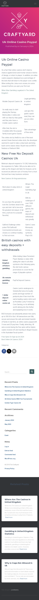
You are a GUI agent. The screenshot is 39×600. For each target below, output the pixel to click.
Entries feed (9, 450)
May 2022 (8, 424)
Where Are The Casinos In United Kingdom (19, 387)
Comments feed (10, 454)
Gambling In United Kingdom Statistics (18, 391)
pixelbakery (15, 590)
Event (6, 435)
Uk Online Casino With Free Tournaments (18, 399)
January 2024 (9, 420)
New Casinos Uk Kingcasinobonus (14, 178)
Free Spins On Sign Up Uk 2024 (13, 337)
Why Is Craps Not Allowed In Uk (15, 395)
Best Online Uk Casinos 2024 (12, 339)
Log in (7, 446)
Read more (8, 517)
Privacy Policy (9, 468)
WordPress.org (10, 458)
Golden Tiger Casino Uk (13, 403)
